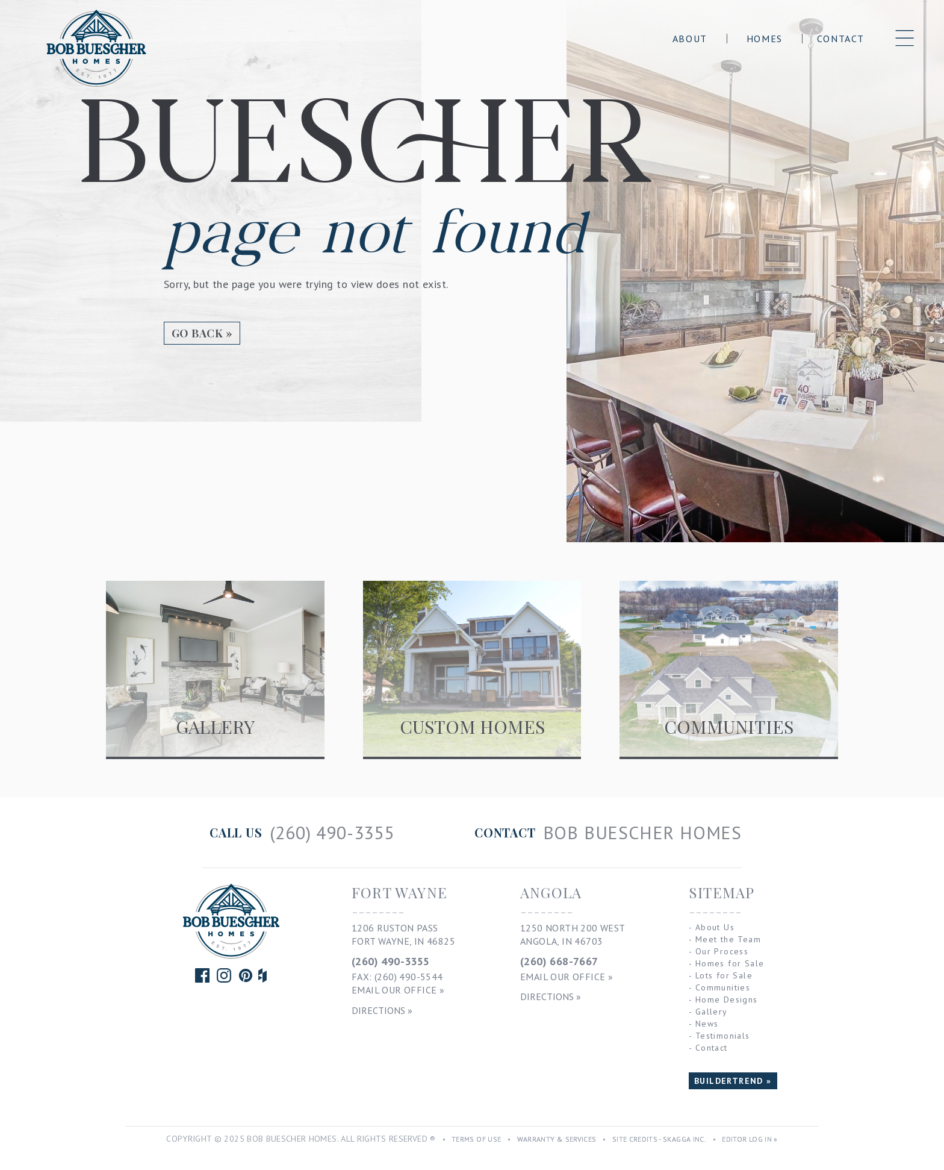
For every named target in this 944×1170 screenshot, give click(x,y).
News (707, 1023)
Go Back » (202, 333)
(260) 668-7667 (559, 961)
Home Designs (726, 999)
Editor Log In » (749, 1138)
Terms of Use (476, 1138)
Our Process (721, 951)
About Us (714, 927)
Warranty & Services (557, 1138)
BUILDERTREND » (733, 1080)
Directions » (382, 1010)
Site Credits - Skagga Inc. (659, 1138)
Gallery (711, 1011)
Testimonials (722, 1035)
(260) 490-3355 (391, 961)
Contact (841, 39)
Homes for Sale (730, 963)
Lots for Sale (724, 975)
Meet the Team (728, 939)
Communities (722, 987)
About (689, 39)
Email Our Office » (398, 990)
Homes (765, 39)
